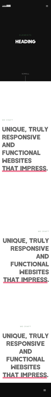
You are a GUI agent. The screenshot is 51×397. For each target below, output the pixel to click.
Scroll (25, 77)
